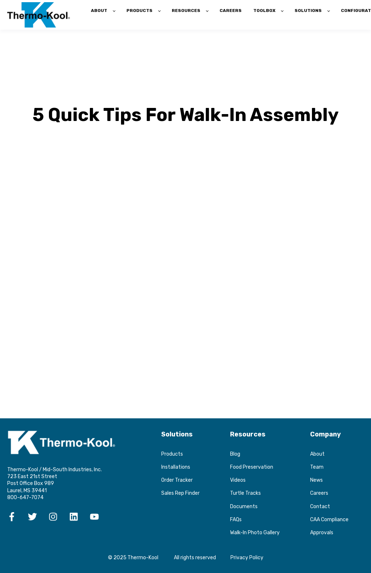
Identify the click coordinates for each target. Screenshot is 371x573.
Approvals (321, 533)
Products (172, 454)
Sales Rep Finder (180, 493)
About (317, 454)
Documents (244, 506)
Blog (235, 454)
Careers (319, 493)
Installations (175, 467)
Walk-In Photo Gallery (255, 533)
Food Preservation (251, 467)
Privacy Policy (246, 558)
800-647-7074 (25, 497)
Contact (320, 506)
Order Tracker (177, 480)
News (316, 480)
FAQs (236, 519)
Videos (238, 480)
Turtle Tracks (245, 493)
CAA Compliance (329, 519)
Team (317, 467)
